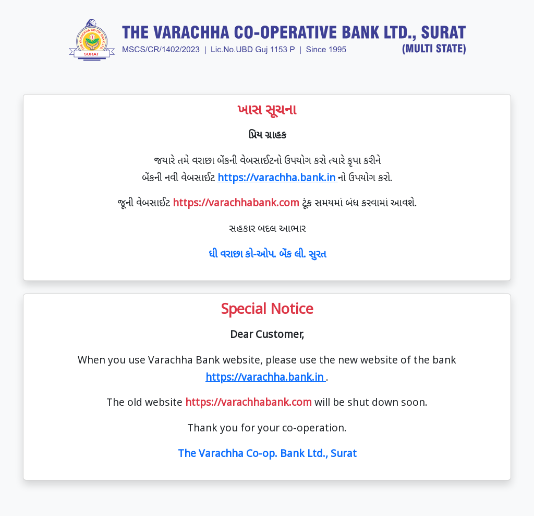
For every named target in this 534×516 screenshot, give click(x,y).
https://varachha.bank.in (277, 178)
